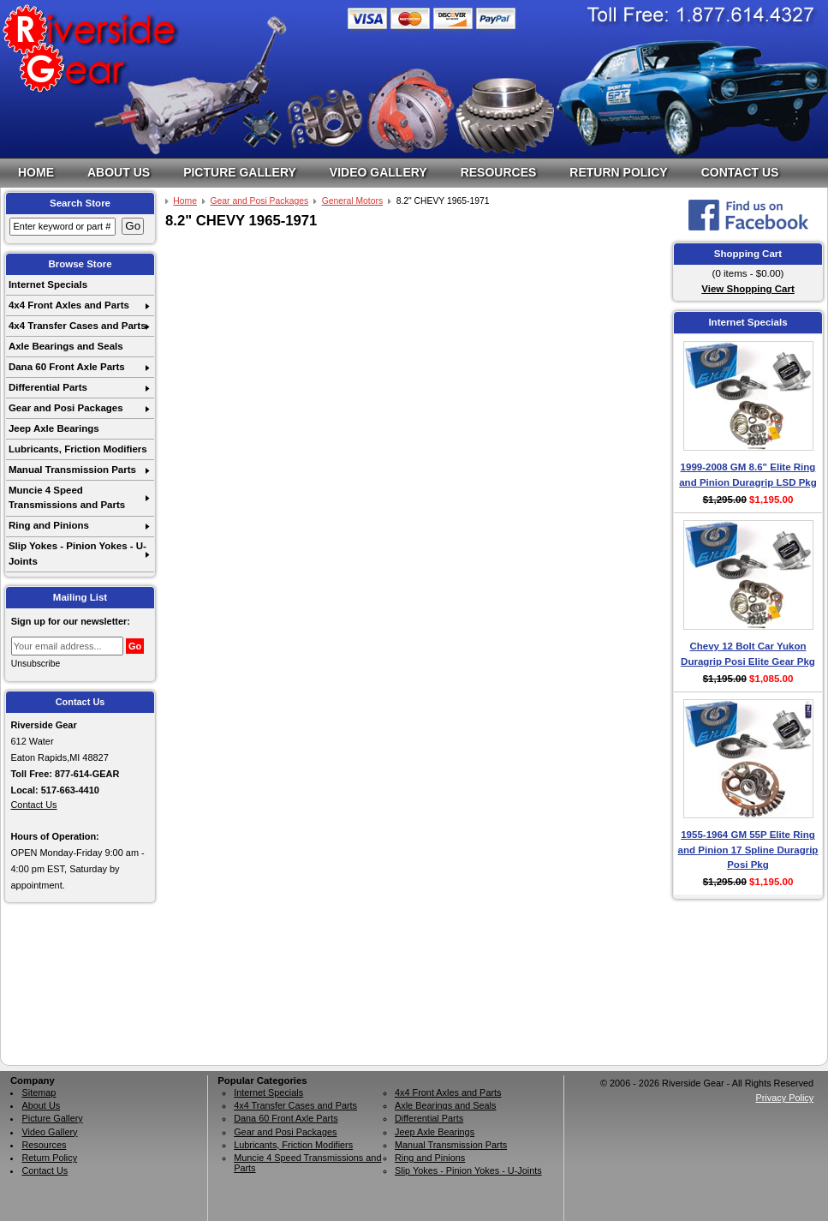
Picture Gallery (239, 172)
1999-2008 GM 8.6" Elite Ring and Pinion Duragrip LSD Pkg (748, 474)
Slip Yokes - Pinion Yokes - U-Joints (77, 553)
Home (36, 172)
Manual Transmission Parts (72, 469)
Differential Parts (48, 387)
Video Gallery (378, 172)
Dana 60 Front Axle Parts (67, 367)
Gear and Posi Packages (66, 408)
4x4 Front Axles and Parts (69, 305)
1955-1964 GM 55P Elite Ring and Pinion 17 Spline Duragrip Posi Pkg (748, 849)
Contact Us (740, 172)
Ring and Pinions (49, 525)
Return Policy (618, 172)
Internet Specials (48, 284)
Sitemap (38, 1092)
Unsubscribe (36, 663)
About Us (118, 172)
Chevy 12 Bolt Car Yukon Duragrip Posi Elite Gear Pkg (748, 653)
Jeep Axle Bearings (54, 428)
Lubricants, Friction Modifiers (78, 449)
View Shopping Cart (748, 289)
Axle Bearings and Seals (66, 346)
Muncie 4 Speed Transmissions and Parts (67, 497)
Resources (499, 172)
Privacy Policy (784, 1097)
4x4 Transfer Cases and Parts (77, 325)
